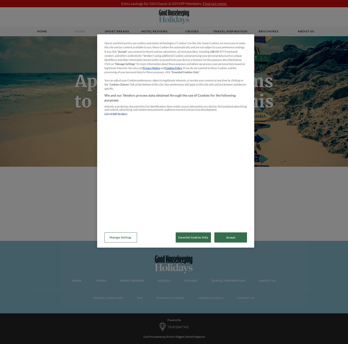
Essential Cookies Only (193, 237)
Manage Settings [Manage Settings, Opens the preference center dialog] (121, 237)
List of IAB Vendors (116, 113)
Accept (230, 237)
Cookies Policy (173, 68)
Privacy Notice (151, 68)
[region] (175, 140)
